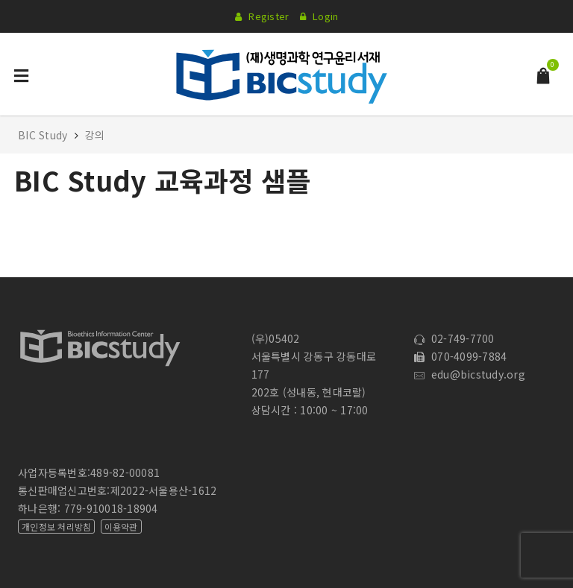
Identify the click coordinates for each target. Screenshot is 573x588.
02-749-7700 (454, 338)
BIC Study (44, 134)
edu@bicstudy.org (469, 374)
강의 (95, 134)
